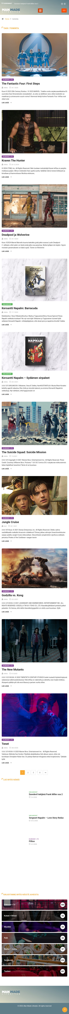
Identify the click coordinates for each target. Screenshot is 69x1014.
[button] (62, 4)
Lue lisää (7, 103)
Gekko (6, 87)
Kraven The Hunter (13, 160)
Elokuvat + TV (8, 79)
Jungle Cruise (10, 522)
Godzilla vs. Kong (12, 595)
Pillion (32, 841)
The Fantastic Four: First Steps (21, 83)
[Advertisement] (34, 874)
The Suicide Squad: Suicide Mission (24, 452)
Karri (5, 526)
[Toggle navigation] (40, 10)
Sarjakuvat (7, 304)
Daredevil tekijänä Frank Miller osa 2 (26, 4)
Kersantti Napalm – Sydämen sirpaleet (26, 377)
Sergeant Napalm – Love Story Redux (46, 818)
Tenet (5, 743)
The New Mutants (13, 669)
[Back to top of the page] (65, 1010)
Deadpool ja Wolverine (15, 234)
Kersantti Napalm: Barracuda (20, 308)
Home (7, 19)
